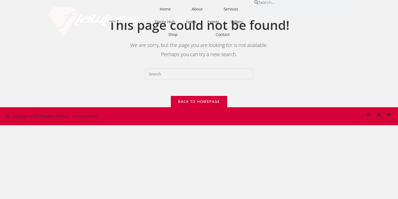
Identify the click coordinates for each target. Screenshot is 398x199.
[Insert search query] (199, 73)
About (197, 9)
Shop (172, 34)
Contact (223, 34)
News (191, 21)
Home (165, 9)
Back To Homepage (199, 101)
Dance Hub (165, 21)
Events (213, 21)
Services (231, 9)
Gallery (237, 21)
